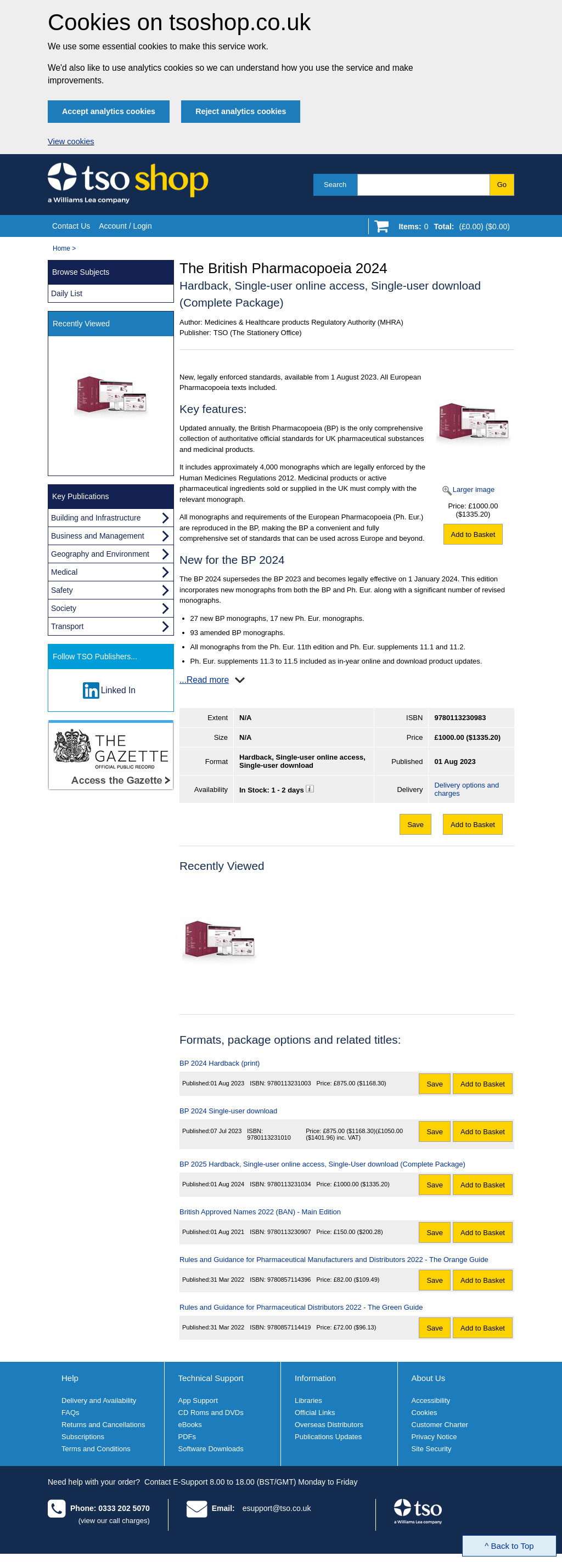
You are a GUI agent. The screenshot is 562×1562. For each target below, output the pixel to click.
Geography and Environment (100, 554)
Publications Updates (328, 1437)
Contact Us (71, 226)
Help (69, 1378)
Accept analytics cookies (108, 111)
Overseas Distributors (329, 1424)
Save (415, 824)
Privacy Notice (434, 1437)
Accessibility (431, 1400)
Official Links (315, 1412)
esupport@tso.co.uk (277, 1508)
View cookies (71, 141)
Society (63, 608)
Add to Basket (473, 534)
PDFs (187, 1437)
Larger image (474, 489)
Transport (67, 626)
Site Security (432, 1449)
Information (315, 1378)
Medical (64, 572)
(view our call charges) (114, 1520)
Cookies (424, 1412)
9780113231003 (289, 1083)
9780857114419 (289, 1327)
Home (61, 248)
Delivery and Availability (98, 1400)
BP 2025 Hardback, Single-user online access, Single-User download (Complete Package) (322, 1164)
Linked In (118, 690)
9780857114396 (289, 1279)
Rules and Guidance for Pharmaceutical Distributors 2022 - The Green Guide (301, 1307)
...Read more (204, 679)
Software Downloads (211, 1449)
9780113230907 (289, 1232)
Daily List (66, 293)
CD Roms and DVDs (211, 1412)
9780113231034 (289, 1184)
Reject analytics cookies (240, 111)
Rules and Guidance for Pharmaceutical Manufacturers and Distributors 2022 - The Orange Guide (333, 1259)
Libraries (308, 1400)
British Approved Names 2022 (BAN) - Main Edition (260, 1212)
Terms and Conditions (96, 1449)
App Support (198, 1400)
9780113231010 (269, 1137)
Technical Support (211, 1378)
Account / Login (125, 226)
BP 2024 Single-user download (228, 1111)
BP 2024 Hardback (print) (219, 1063)
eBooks (190, 1424)
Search (335, 184)
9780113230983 (460, 718)
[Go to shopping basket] (451, 229)
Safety (62, 590)
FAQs (70, 1412)
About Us (429, 1378)
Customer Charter (440, 1424)
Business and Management (97, 535)
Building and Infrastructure (95, 517)
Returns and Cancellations (103, 1424)
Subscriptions (82, 1437)
